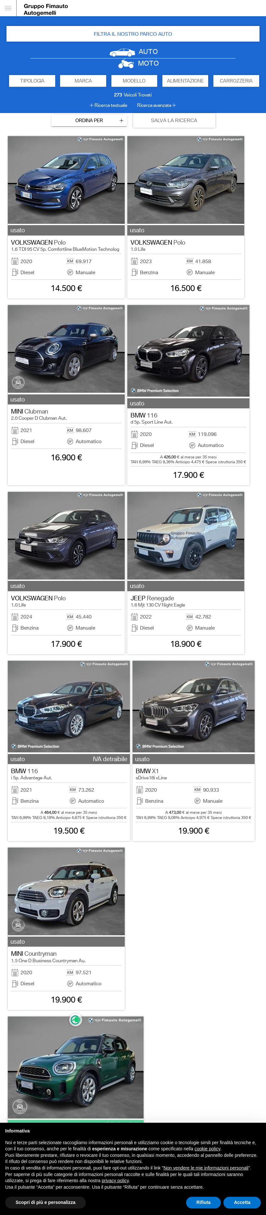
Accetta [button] (242, 1202)
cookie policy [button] (207, 1148)
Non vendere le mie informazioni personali (205, 1167)
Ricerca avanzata (154, 105)
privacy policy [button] (115, 1180)
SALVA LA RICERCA (174, 120)
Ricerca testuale (111, 105)
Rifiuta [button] (203, 1202)
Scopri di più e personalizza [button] (45, 1202)
